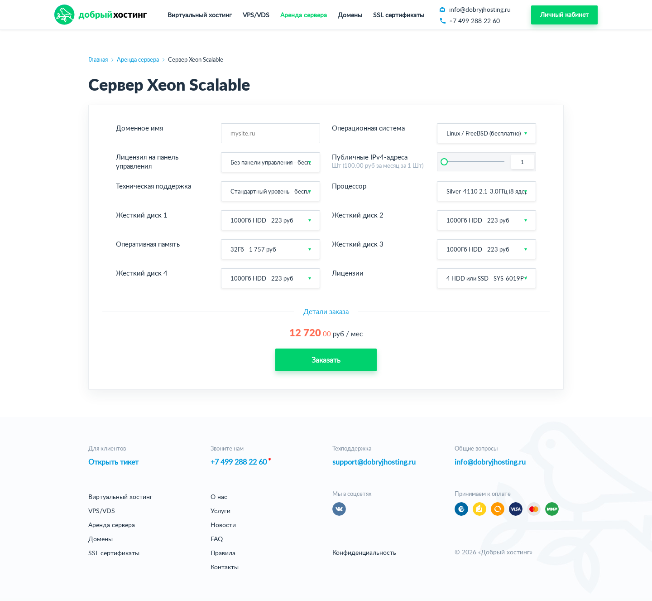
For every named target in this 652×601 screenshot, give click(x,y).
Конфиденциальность (364, 552)
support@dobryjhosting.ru (374, 462)
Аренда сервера (303, 14)
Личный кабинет (564, 14)
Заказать (326, 360)
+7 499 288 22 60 (239, 462)
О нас (219, 496)
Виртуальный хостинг (200, 14)
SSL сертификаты (398, 14)
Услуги (220, 510)
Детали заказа (326, 311)
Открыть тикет (113, 462)
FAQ (217, 538)
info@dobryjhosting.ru (490, 462)
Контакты (225, 566)
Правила (223, 552)
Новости (223, 524)
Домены (350, 14)
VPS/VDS (256, 14)
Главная (98, 59)
